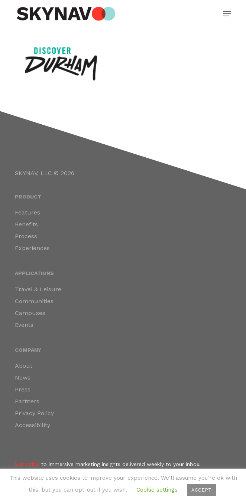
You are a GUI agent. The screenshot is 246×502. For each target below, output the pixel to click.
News (22, 377)
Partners (27, 401)
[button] (227, 13)
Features (27, 212)
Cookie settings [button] (157, 489)
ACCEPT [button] (201, 490)
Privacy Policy (34, 413)
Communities (34, 301)
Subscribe (27, 464)
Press (22, 389)
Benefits (26, 224)
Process (26, 236)
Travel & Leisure (38, 289)
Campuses (30, 312)
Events (24, 324)
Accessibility (32, 425)
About (23, 365)
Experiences (32, 248)
